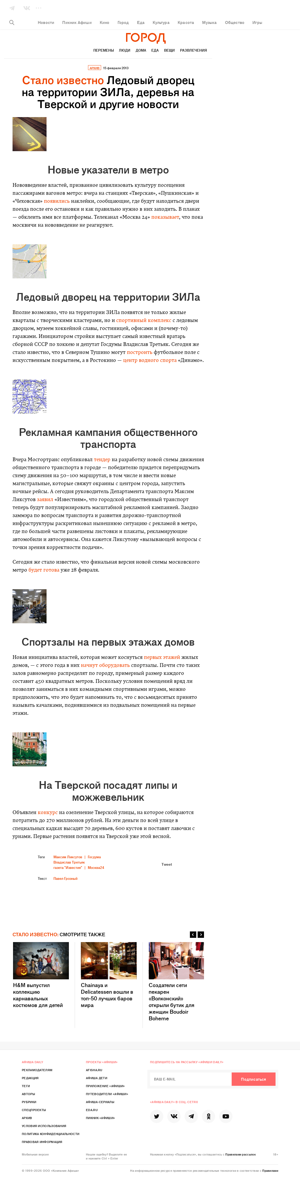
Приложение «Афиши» (105, 1086)
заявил (45, 499)
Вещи (169, 50)
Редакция (30, 1078)
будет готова (43, 570)
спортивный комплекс (143, 320)
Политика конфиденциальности (50, 1134)
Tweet (166, 864)
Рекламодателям (37, 1070)
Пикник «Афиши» (100, 1118)
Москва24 (96, 867)
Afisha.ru (94, 1070)
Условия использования (44, 1126)
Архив (27, 1118)
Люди (124, 50)
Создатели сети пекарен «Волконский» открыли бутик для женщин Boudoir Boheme (177, 981)
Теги (26, 1086)
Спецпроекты (34, 1110)
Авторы (28, 1094)
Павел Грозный (65, 878)
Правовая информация (42, 1142)
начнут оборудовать (105, 665)
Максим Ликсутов (67, 857)
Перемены (103, 50)
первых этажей (162, 657)
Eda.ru (92, 1110)
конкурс (48, 812)
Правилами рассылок (240, 1154)
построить (139, 352)
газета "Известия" (67, 867)
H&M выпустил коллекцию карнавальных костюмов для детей (41, 975)
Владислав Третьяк (69, 862)
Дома (141, 50)
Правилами (270, 1170)
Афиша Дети (96, 1078)
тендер (102, 460)
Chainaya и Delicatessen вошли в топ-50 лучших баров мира (109, 975)
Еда (155, 50)
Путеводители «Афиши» (107, 1094)
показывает (165, 217)
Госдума (94, 857)
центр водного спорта (150, 360)
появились (57, 201)
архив (94, 68)
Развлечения (193, 50)
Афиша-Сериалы (100, 1102)
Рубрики (29, 1102)
